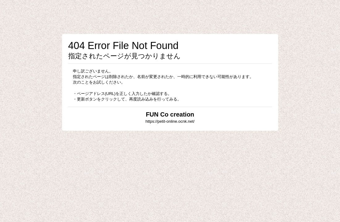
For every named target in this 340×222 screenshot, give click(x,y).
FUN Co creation (170, 114)
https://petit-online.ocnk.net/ (170, 121)
